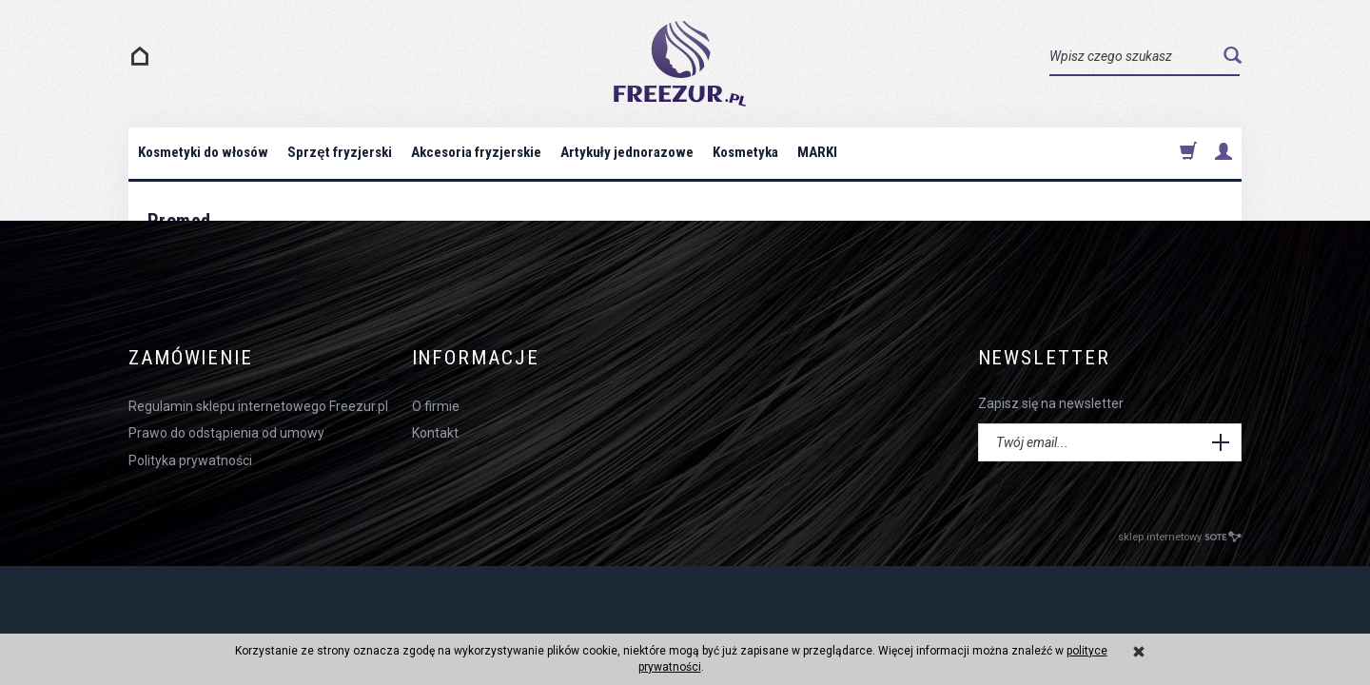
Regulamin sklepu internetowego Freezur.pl (258, 406)
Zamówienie (190, 358)
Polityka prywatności (190, 460)
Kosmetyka (745, 152)
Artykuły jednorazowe (627, 152)
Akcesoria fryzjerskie (476, 152)
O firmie (436, 406)
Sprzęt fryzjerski (339, 152)
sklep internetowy (1180, 537)
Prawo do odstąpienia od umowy (226, 432)
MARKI (817, 152)
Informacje (475, 358)
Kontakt (435, 432)
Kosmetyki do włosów (203, 152)
